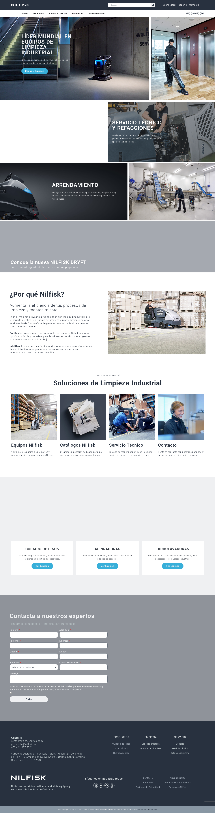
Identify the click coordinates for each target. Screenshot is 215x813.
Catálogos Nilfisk (178, 787)
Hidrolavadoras (121, 753)
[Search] (153, 5)
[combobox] (129, 5)
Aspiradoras (121, 748)
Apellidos (64, 630)
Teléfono (14, 641)
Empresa (64, 641)
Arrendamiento (178, 778)
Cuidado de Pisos (121, 744)
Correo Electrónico (69, 662)
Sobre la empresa (151, 744)
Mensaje (14, 673)
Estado (63, 651)
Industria (15, 662)
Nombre (14, 630)
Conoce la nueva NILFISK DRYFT (48, 262)
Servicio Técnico (180, 748)
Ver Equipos (42, 566)
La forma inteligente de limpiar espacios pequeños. (45, 267)
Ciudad (14, 651)
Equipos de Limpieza (150, 748)
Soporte (180, 744)
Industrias (147, 782)
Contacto (148, 778)
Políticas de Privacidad (148, 787)
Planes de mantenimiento (178, 782)
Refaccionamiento (180, 753)
